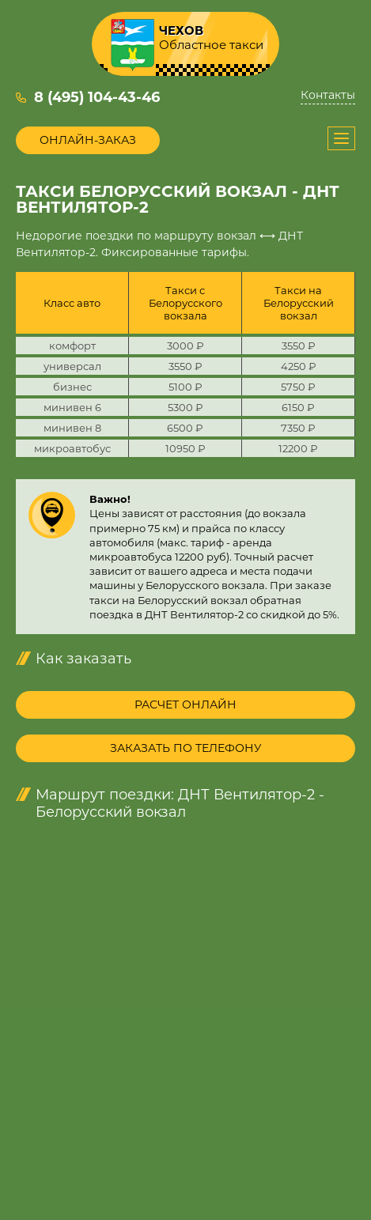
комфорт (72, 345)
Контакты (328, 95)
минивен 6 (72, 407)
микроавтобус (72, 448)
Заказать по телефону (186, 748)
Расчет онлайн (185, 704)
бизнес (72, 386)
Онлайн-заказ (88, 140)
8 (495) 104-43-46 (97, 97)
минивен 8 (72, 427)
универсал (72, 366)
